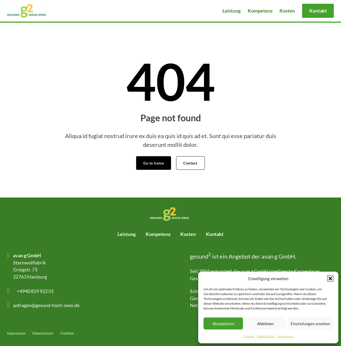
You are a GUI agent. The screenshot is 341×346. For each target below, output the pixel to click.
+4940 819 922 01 (35, 291)
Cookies (248, 336)
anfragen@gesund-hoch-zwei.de (46, 305)
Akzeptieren (223, 323)
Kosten (287, 11)
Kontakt (318, 11)
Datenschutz (266, 336)
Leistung (231, 11)
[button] (330, 278)
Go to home (153, 163)
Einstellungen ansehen (310, 323)
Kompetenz (260, 11)
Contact (190, 163)
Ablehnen (265, 323)
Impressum (285, 336)
